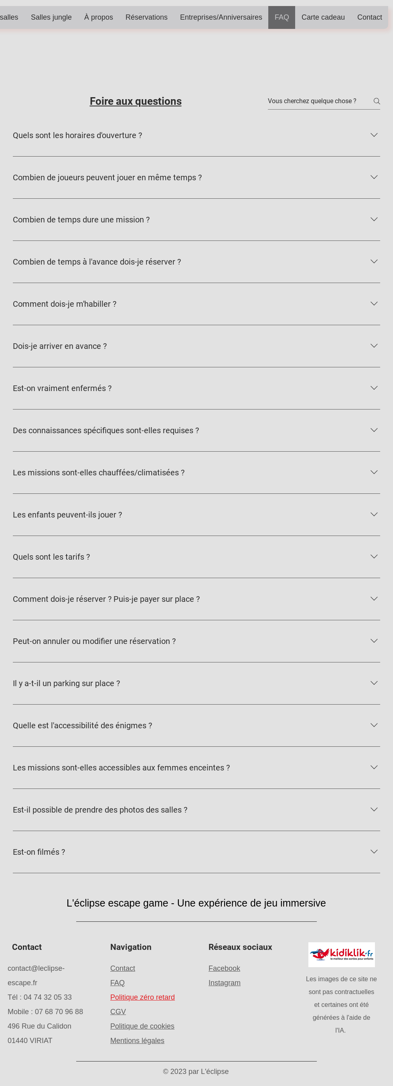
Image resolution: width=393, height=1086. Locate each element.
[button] (51, 17)
